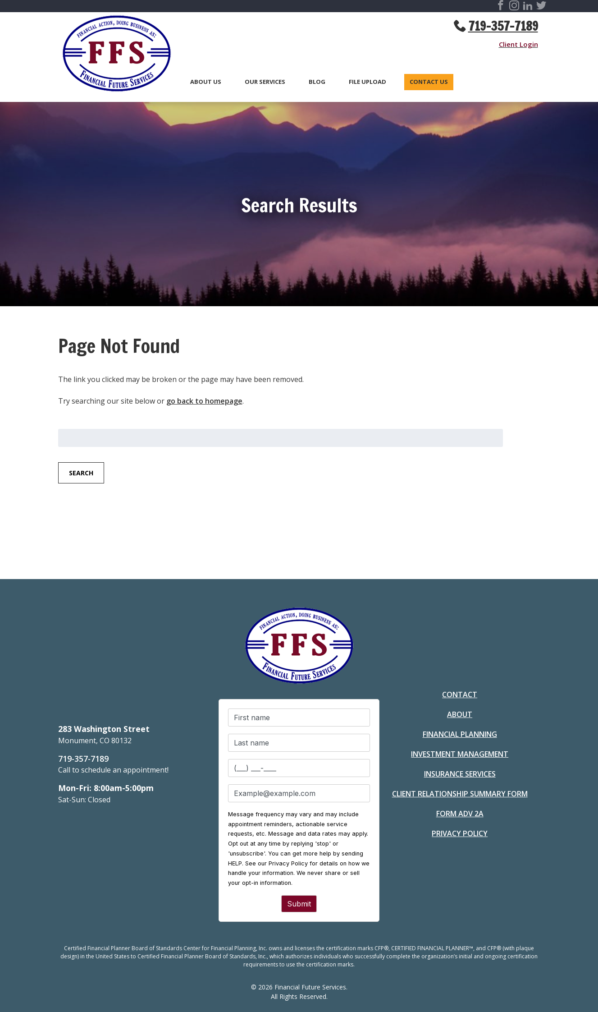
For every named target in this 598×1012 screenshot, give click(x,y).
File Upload (367, 82)
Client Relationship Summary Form (460, 794)
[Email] (299, 793)
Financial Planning (460, 734)
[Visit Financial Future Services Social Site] (501, 7)
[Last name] (299, 743)
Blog (317, 82)
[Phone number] (299, 768)
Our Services (265, 82)
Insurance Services (460, 774)
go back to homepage (204, 401)
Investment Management (459, 754)
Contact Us (429, 82)
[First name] (299, 717)
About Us (205, 82)
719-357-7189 (503, 26)
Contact (459, 694)
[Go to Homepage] (112, 55)
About (459, 714)
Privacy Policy (460, 833)
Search (81, 473)
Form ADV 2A (460, 814)
